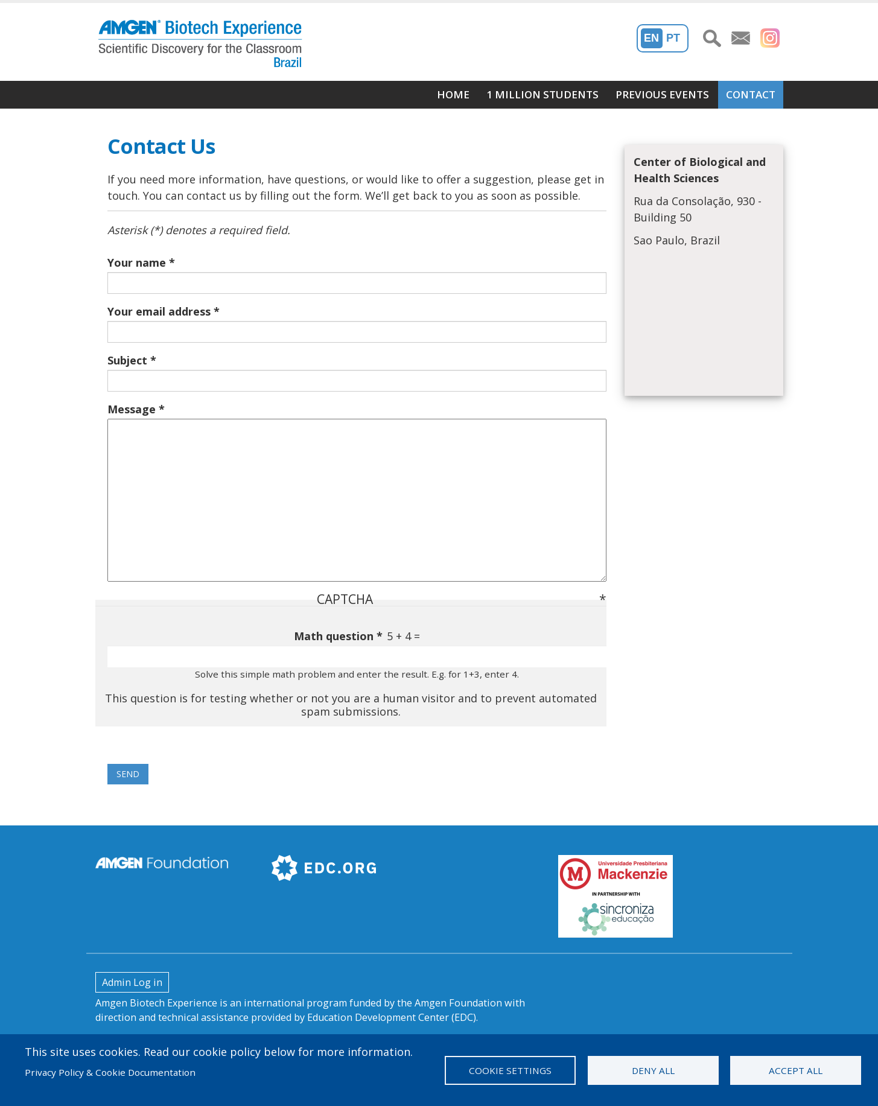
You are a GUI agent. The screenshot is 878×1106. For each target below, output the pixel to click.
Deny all (653, 1070)
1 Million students (542, 94)
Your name (136, 262)
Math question (334, 636)
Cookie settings (510, 1070)
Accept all (795, 1070)
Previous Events (662, 94)
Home (453, 94)
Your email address (159, 311)
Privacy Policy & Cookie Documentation (110, 1072)
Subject (127, 360)
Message (131, 409)
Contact (750, 94)
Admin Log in (132, 982)
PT (673, 38)
